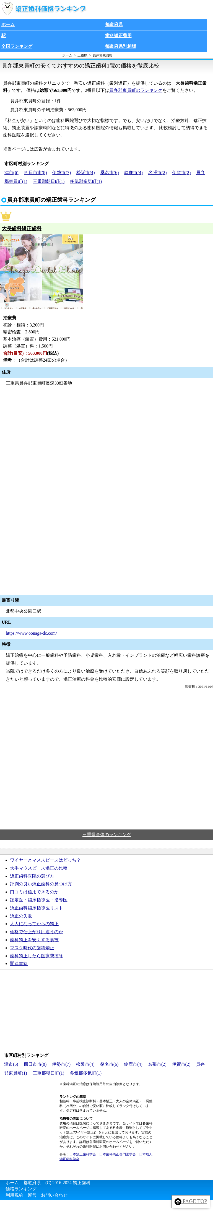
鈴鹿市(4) (133, 172)
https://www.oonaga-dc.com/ (31, 633)
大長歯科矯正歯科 (21, 228)
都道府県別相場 (120, 46)
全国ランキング (16, 46)
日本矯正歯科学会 (82, 1154)
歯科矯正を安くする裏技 (34, 939)
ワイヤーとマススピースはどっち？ (45, 860)
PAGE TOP (191, 1201)
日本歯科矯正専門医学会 (117, 1154)
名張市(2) (157, 172)
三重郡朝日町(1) (49, 181)
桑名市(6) (109, 172)
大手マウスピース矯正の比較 (38, 868)
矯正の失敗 (21, 916)
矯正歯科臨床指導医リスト (36, 908)
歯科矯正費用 (118, 35)
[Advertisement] (106, 775)
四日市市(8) (35, 172)
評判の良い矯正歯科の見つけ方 (41, 883)
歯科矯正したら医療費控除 (36, 955)
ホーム (8, 24)
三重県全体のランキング (106, 834)
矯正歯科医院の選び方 (32, 876)
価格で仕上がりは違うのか (36, 931)
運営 (32, 1195)
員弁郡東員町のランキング (135, 90)
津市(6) (11, 172)
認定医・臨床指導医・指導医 (38, 900)
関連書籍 (19, 963)
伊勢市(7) (61, 172)
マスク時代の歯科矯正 (32, 947)
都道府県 (114, 24)
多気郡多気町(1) (86, 181)
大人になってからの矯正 (34, 923)
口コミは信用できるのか (34, 892)
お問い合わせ (54, 1195)
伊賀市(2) (181, 172)
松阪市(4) (85, 172)
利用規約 (14, 1195)
